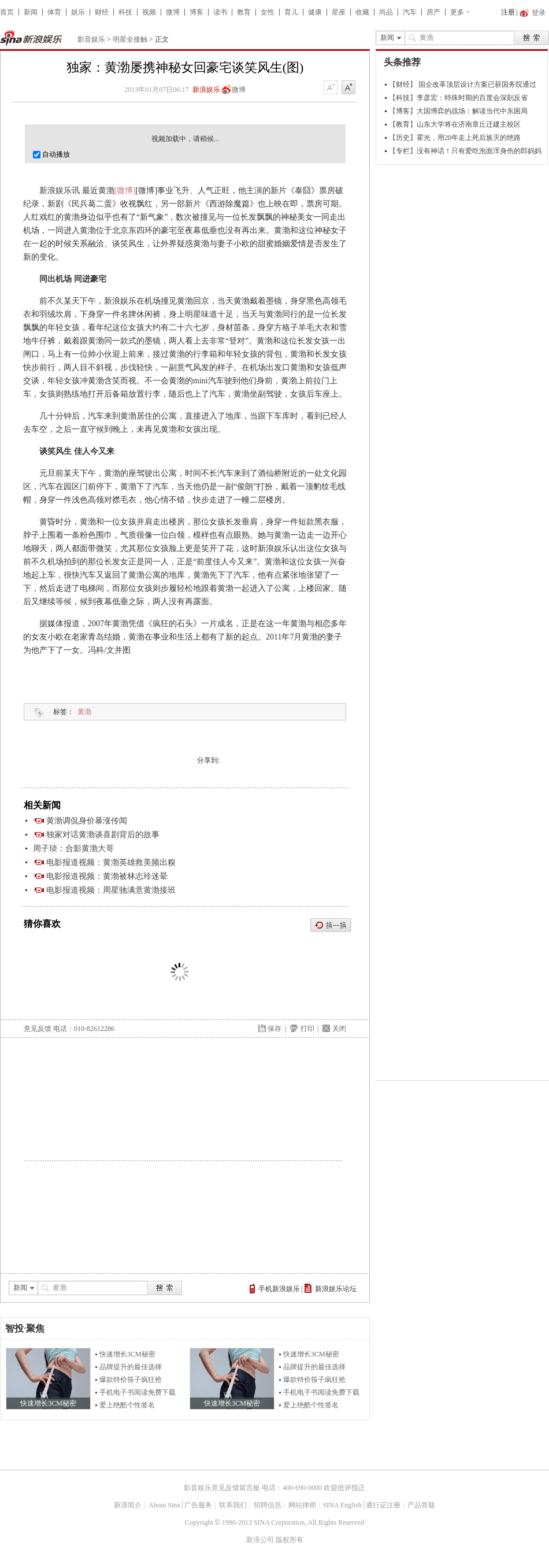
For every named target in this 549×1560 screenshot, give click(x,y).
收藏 (362, 12)
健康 (315, 12)
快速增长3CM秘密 (127, 1354)
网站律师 (302, 1505)
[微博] (125, 190)
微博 (173, 12)
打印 (307, 1029)
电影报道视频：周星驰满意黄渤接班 (111, 890)
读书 (220, 12)
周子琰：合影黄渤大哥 (73, 848)
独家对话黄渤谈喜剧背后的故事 (102, 834)
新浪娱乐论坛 (336, 1289)
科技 (125, 12)
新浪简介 (128, 1505)
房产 (433, 12)
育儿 (291, 12)
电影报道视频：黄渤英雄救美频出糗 (111, 862)
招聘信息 (267, 1505)
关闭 (339, 1029)
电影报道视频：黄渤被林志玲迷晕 (107, 876)
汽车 (410, 12)
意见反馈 (37, 1029)
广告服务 (198, 1505)
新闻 (31, 12)
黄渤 (84, 712)
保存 (274, 1029)
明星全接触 (130, 39)
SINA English (342, 1505)
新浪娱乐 (206, 90)
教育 (244, 12)
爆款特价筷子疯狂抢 (130, 1380)
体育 (54, 12)
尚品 (386, 12)
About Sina (164, 1505)
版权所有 (289, 1540)
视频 (149, 12)
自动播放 (51, 154)
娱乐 (78, 12)
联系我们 (233, 1505)
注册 (508, 12)
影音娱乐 (91, 39)
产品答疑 (421, 1505)
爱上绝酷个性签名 (127, 1405)
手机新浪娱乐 (279, 1289)
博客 (196, 12)
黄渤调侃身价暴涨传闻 (86, 820)
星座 (339, 12)
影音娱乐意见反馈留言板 (222, 1488)
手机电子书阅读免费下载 (137, 1392)
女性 (267, 12)
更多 (457, 12)
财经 (102, 12)
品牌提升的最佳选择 (130, 1367)
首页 (7, 12)
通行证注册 (383, 1505)
